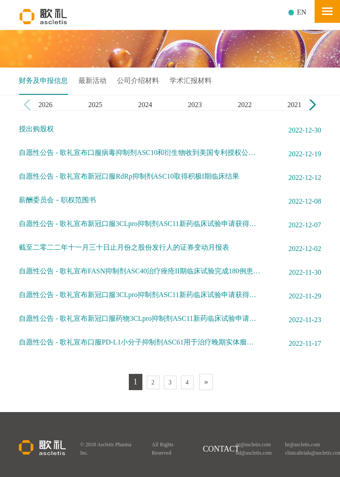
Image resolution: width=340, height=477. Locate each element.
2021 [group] (294, 104)
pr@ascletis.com (253, 444)
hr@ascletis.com (302, 444)
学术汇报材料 (191, 80)
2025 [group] (95, 104)
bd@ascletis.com (254, 453)
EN (301, 12)
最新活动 (92, 80)
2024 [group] (145, 104)
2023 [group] (195, 104)
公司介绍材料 (138, 80)
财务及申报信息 (43, 80)
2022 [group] (244, 104)
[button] (311, 105)
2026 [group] (46, 104)
